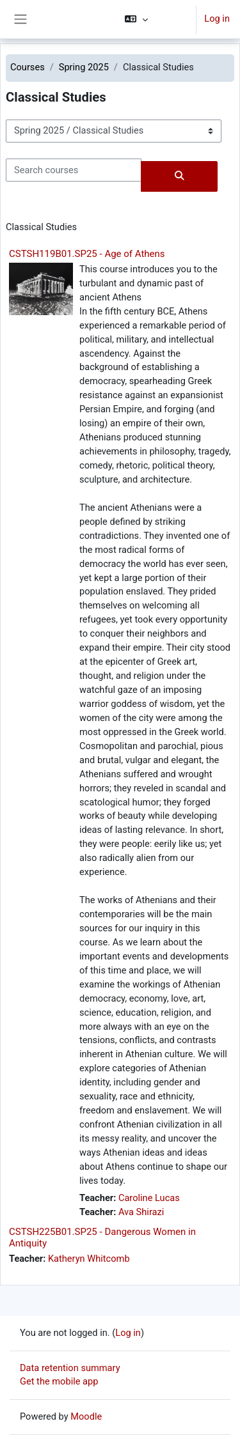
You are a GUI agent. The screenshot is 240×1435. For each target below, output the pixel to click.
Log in (217, 18)
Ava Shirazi (141, 1212)
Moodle (86, 1416)
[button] (154, 19)
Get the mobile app (59, 1381)
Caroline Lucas (149, 1198)
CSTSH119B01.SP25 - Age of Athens (87, 254)
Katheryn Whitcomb (89, 1258)
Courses (27, 67)
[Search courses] (73, 170)
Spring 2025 (84, 67)
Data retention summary (70, 1368)
